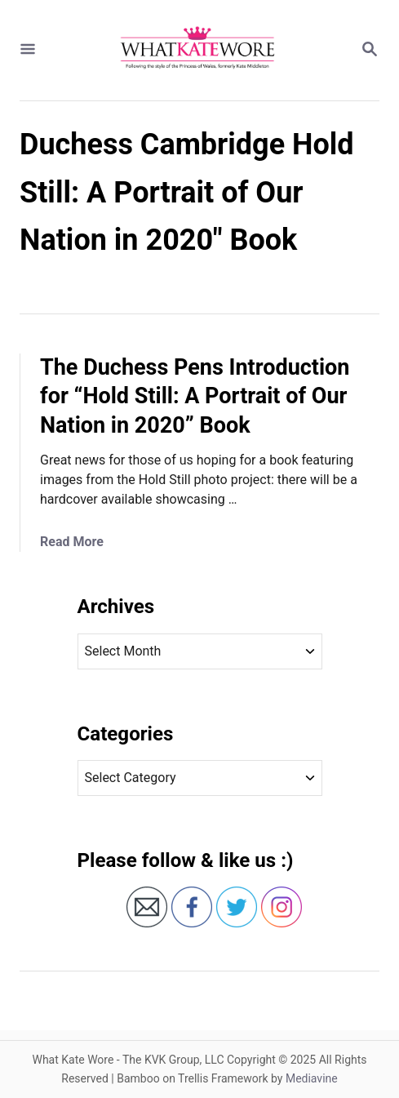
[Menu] (27, 50)
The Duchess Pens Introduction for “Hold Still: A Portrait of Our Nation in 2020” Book (195, 396)
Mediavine (312, 1078)
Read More (72, 541)
